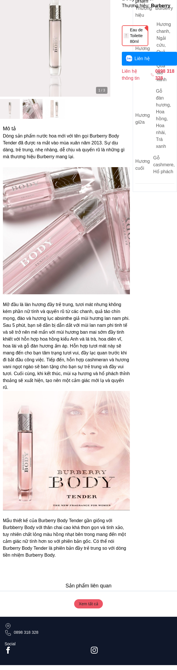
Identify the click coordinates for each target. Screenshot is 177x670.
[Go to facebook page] (45, 650)
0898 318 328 (26, 632)
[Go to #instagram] (131, 650)
